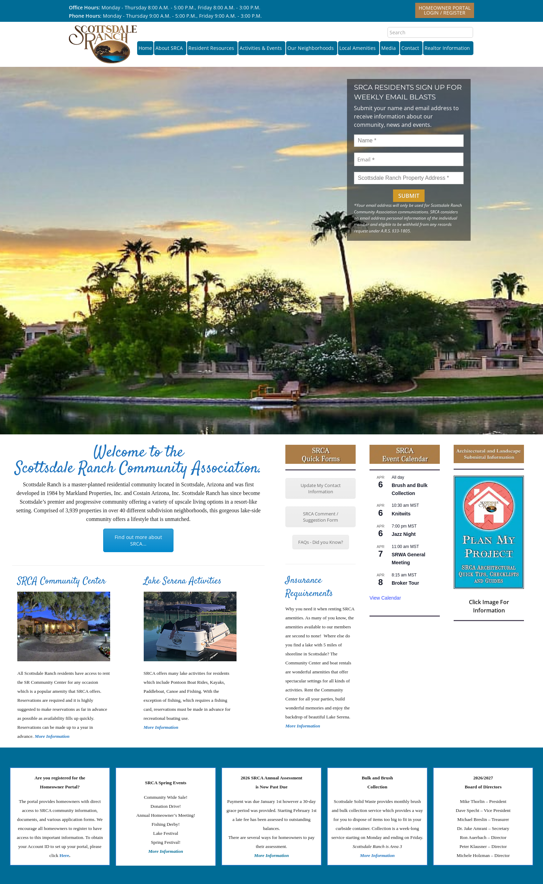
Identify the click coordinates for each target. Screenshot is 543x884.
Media (389, 48)
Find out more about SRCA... (138, 540)
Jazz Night (404, 534)
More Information (161, 727)
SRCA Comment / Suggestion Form (320, 517)
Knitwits (401, 513)
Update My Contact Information (321, 488)
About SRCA (170, 48)
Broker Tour (405, 583)
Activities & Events (262, 48)
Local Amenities (358, 48)
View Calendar (385, 598)
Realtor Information (448, 48)
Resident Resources (212, 48)
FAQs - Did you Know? (320, 542)
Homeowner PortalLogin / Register (445, 10)
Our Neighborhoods (311, 48)
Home (145, 48)
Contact (411, 48)
